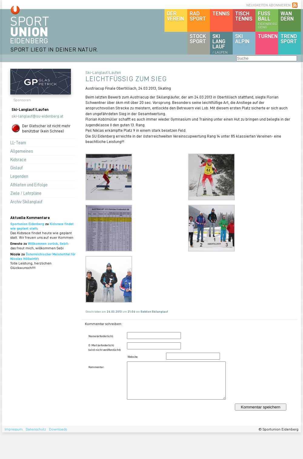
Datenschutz (36, 429)
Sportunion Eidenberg (27, 223)
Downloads (58, 429)
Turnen (268, 36)
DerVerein (175, 16)
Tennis (221, 13)
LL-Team (18, 142)
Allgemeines (21, 151)
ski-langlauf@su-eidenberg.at (37, 115)
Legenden (19, 176)
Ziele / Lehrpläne (26, 193)
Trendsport (289, 39)
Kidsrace (18, 159)
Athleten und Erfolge (29, 184)
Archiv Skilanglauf (26, 201)
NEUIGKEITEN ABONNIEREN (268, 5)
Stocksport (198, 39)
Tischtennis (243, 16)
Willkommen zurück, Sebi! (48, 243)
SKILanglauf (220, 44)
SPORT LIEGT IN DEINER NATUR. (54, 49)
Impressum (14, 429)
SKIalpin (242, 39)
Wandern (287, 16)
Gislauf (16, 167)
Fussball (268, 19)
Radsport (198, 16)
